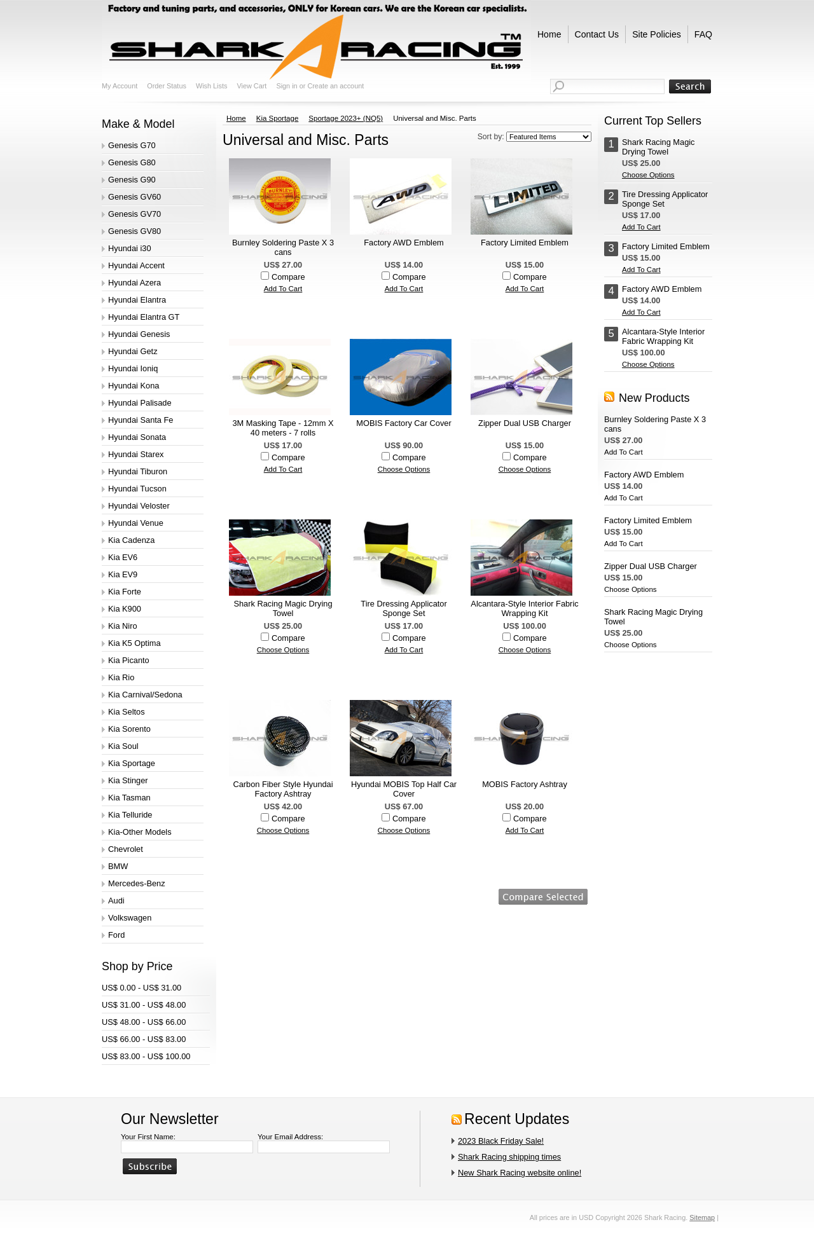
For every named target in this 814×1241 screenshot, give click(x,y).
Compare (288, 277)
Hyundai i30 (129, 248)
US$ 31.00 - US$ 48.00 (144, 1005)
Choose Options (404, 469)
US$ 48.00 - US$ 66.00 (144, 1022)
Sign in (286, 86)
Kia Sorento (129, 729)
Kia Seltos (126, 711)
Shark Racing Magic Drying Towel (282, 608)
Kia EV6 (122, 557)
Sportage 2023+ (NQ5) (345, 118)
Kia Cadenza (131, 540)
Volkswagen (129, 917)
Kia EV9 (122, 574)
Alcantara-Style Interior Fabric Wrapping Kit (524, 608)
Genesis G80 (132, 162)
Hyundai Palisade (140, 403)
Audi (116, 900)
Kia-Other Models (140, 832)
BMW (118, 866)
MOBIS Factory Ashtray (524, 784)
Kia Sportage (131, 763)
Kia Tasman (129, 797)
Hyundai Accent (136, 265)
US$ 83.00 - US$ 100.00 (146, 1056)
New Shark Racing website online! (519, 1172)
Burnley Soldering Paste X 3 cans (283, 247)
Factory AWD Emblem (403, 242)
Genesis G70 (132, 145)
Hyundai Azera (134, 282)
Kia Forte (124, 591)
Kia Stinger (128, 780)
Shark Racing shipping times (509, 1157)
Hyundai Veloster (139, 506)
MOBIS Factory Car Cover (403, 423)
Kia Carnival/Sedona (145, 694)
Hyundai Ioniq (133, 368)
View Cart (251, 86)
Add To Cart (283, 288)
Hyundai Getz (133, 351)
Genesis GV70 (134, 214)
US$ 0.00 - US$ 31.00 (141, 987)
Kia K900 (124, 609)
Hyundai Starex (136, 454)
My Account (119, 86)
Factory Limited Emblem (525, 242)
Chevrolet (125, 849)
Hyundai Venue (135, 523)
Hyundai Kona (133, 385)
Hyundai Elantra (137, 300)
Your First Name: (148, 1137)
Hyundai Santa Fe (140, 420)
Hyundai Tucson (137, 488)
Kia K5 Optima (134, 643)
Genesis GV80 (134, 231)
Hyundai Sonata (137, 437)
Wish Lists (212, 86)
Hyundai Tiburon (137, 471)
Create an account (335, 86)
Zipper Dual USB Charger (524, 423)
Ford (116, 935)
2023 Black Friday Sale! (501, 1141)
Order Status (166, 86)
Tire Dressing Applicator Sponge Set (403, 608)
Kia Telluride (130, 814)
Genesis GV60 (134, 197)
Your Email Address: (290, 1137)
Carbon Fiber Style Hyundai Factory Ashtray (283, 789)
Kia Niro (122, 626)
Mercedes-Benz (136, 883)
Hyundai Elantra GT (143, 317)
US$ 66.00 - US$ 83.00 (144, 1039)
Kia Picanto (128, 660)
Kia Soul (123, 746)
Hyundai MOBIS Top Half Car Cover (404, 789)
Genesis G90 (132, 179)
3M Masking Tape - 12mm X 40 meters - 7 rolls (282, 427)
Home (236, 118)
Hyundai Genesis (139, 334)
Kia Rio (121, 677)
